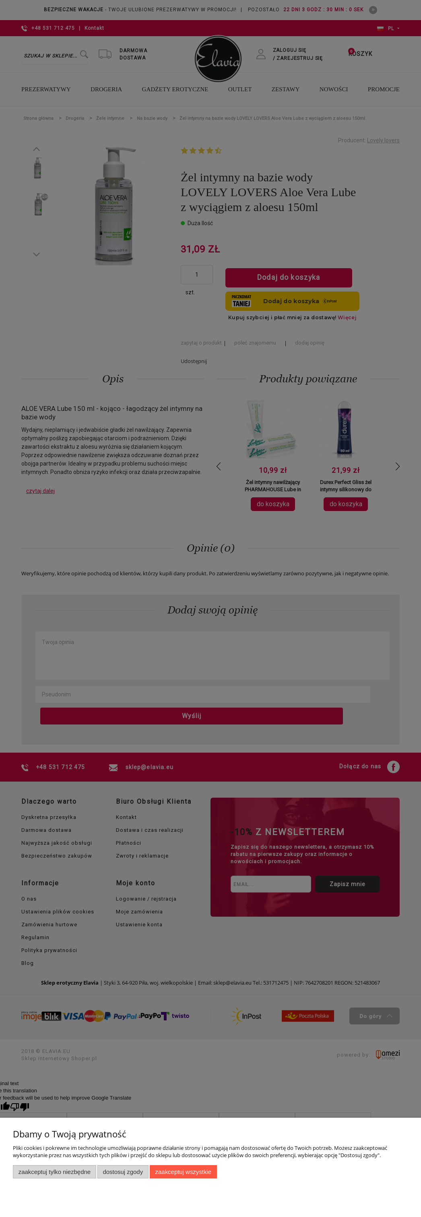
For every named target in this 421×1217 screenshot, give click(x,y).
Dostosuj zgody (123, 1171)
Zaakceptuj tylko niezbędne (55, 1171)
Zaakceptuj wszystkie (183, 1171)
